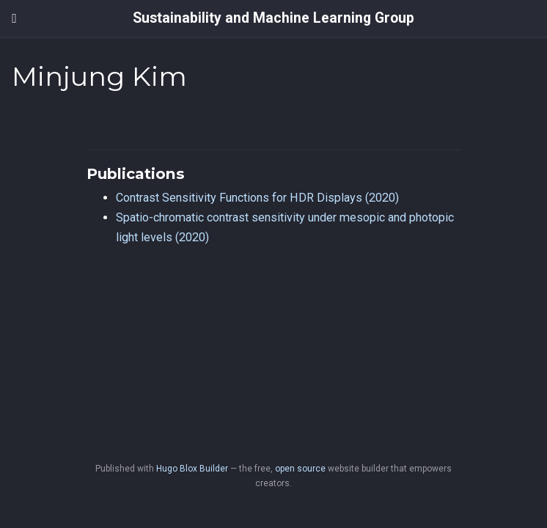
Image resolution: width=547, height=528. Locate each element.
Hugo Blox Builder (192, 468)
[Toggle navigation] (14, 18)
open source (300, 468)
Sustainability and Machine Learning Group (273, 18)
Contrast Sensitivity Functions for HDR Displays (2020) (257, 198)
